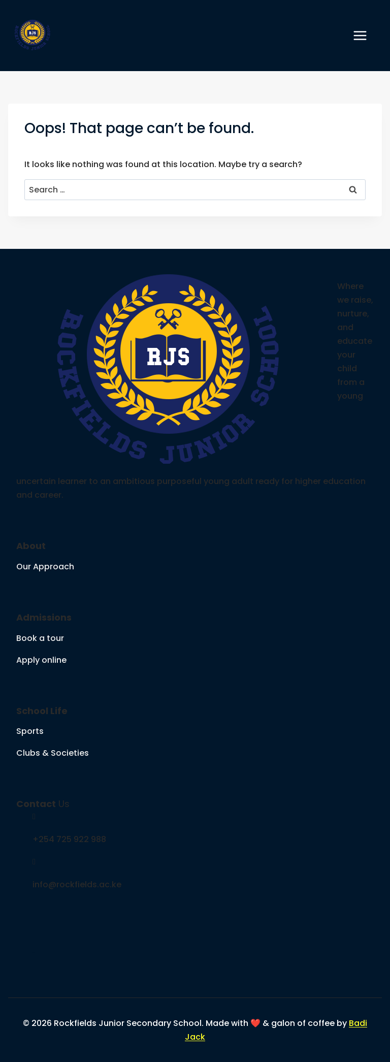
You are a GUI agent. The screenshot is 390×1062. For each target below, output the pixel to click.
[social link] (34, 911)
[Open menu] (365, 35)
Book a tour (40, 638)
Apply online (41, 660)
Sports (30, 731)
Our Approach (45, 566)
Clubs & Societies (52, 753)
